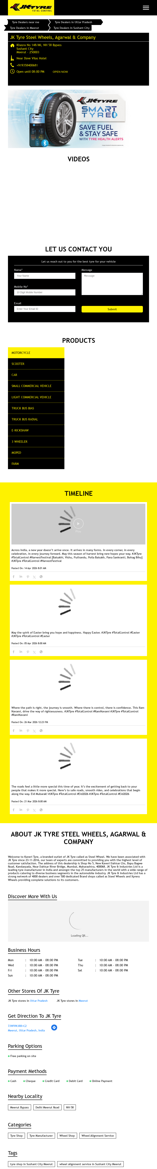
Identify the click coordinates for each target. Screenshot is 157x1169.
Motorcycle (21, 353)
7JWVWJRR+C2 (17, 901)
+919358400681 (27, 65)
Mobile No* (21, 287)
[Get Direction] (54, 905)
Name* (18, 270)
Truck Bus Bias (23, 408)
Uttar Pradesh (39, 876)
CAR (14, 375)
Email (17, 303)
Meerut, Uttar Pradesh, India (26, 905)
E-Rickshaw (20, 430)
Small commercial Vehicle (32, 386)
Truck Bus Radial (25, 419)
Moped (16, 452)
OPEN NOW (60, 71)
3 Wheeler (19, 441)
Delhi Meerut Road (47, 982)
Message (87, 270)
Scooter (18, 364)
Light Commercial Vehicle (31, 397)
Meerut (83, 876)
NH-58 (70, 982)
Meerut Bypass (19, 982)
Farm (15, 464)
